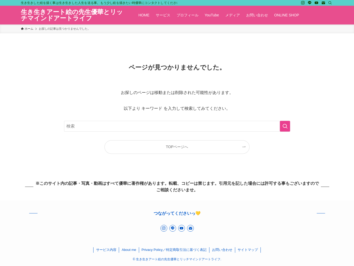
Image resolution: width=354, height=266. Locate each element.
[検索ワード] (177, 126)
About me (129, 250)
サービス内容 (106, 250)
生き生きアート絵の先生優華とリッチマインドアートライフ (72, 15)
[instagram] (303, 3)
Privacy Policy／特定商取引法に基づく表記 (174, 250)
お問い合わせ (222, 250)
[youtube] (316, 3)
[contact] (323, 3)
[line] (309, 3)
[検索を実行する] (285, 126)
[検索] (330, 3)
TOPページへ (177, 147)
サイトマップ (248, 250)
